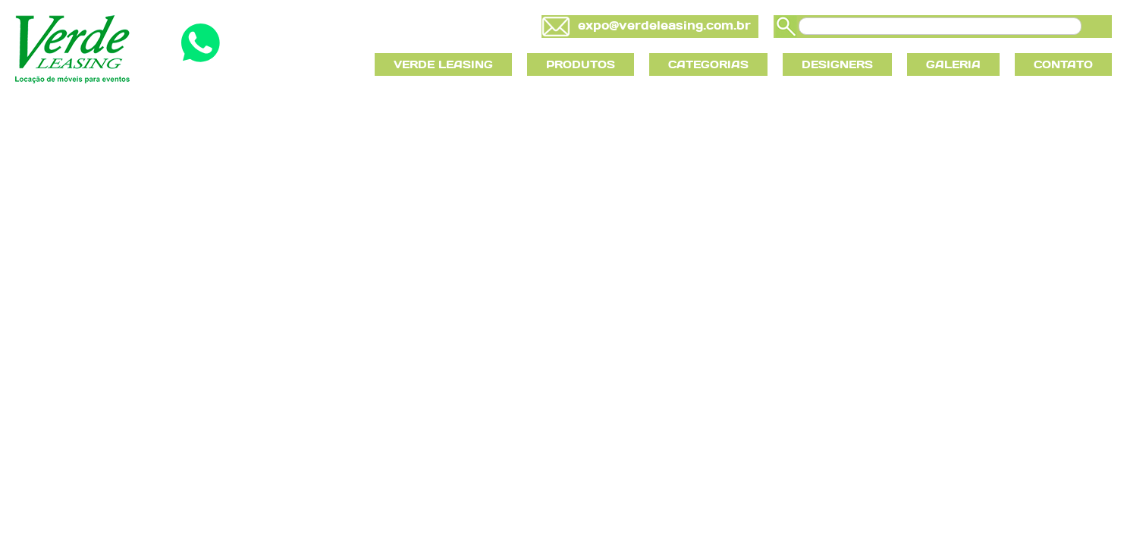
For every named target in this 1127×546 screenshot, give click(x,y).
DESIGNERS (837, 64)
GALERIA (953, 64)
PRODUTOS (580, 64)
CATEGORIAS (708, 64)
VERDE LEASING (443, 64)
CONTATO (1063, 64)
